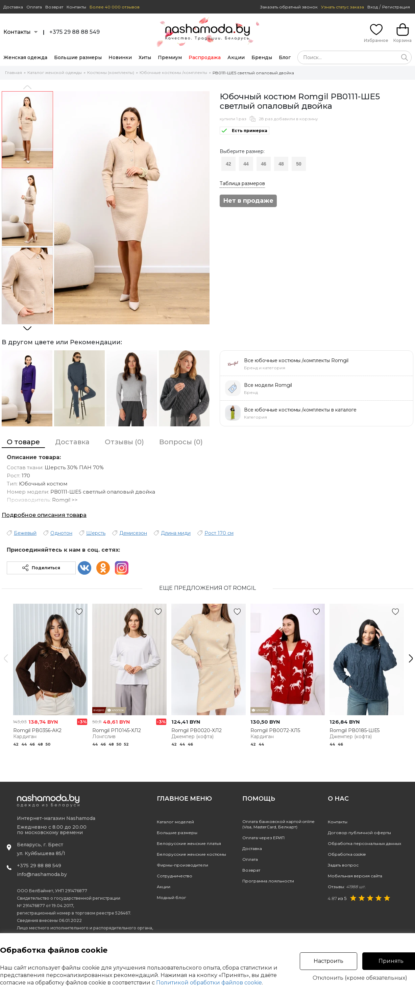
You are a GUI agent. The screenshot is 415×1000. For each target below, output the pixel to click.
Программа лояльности (268, 880)
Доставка (13, 6)
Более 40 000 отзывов (115, 6)
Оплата (34, 6)
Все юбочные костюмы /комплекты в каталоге (300, 410)
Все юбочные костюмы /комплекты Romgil (296, 360)
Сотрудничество (174, 875)
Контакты (76, 6)
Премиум (170, 57)
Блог (285, 57)
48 (281, 164)
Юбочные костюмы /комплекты (173, 72)
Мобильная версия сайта (355, 875)
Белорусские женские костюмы (191, 854)
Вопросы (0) (181, 442)
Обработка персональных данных (364, 843)
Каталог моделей (175, 821)
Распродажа (205, 57)
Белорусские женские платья (189, 843)
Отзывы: (347, 886)
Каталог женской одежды (54, 72)
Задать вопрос (343, 865)
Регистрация (396, 6)
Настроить (328, 961)
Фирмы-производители (182, 865)
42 (228, 164)
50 (298, 164)
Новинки (120, 57)
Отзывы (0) (124, 442)
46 (263, 164)
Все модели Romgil (268, 385)
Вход (372, 6)
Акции (236, 57)
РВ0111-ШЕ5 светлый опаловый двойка (253, 72)
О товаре (23, 442)
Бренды (261, 57)
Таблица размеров (242, 183)
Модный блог (171, 897)
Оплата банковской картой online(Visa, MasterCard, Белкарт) (278, 824)
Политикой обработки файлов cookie (209, 982)
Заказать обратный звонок (289, 6)
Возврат (54, 6)
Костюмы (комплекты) (110, 72)
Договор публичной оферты (359, 832)
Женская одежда (25, 57)
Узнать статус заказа (342, 6)
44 (246, 164)
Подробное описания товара (44, 515)
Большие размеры (78, 57)
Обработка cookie (347, 854)
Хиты (145, 57)
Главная (13, 72)
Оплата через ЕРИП (263, 837)
